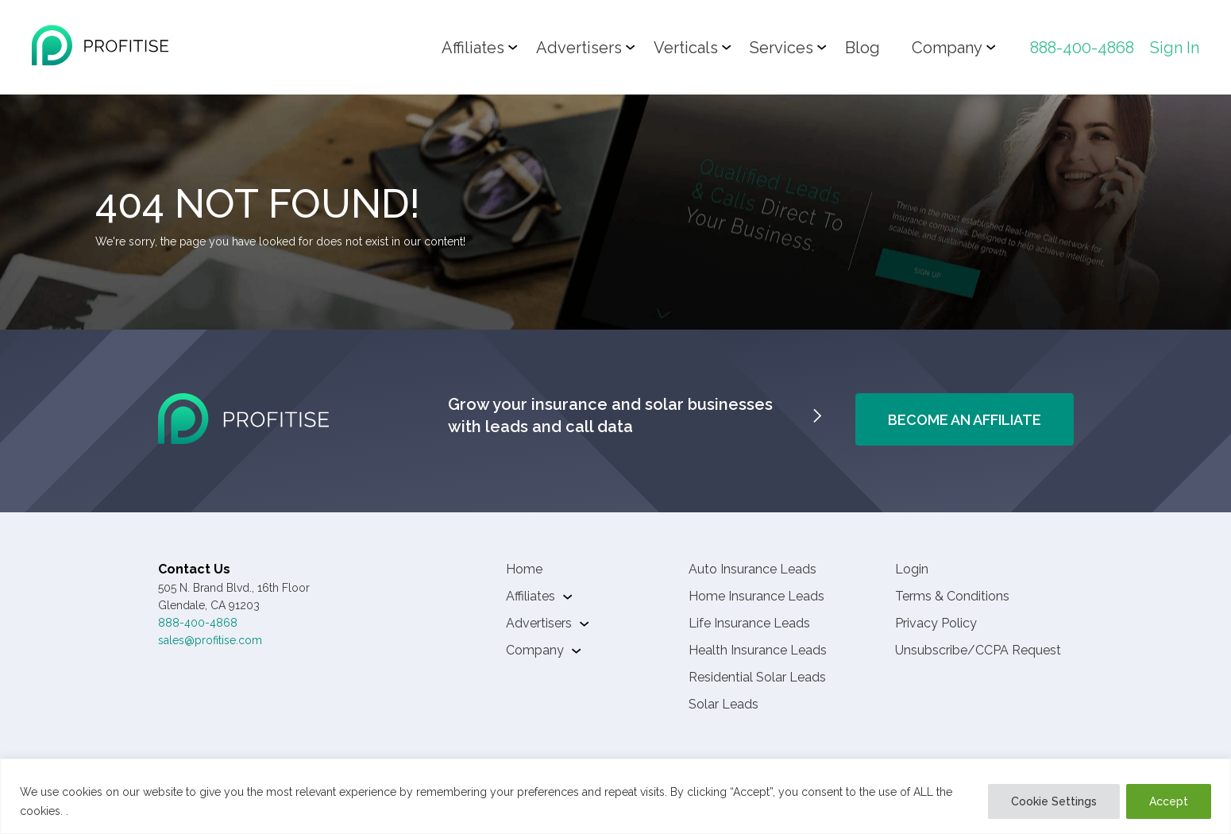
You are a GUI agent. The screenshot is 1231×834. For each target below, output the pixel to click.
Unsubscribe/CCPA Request (978, 650)
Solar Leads (723, 704)
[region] (615, 796)
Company (947, 47)
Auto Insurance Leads (752, 569)
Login (911, 569)
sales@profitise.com (210, 640)
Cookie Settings (1054, 801)
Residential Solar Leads (757, 677)
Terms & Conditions (952, 596)
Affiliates (473, 47)
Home (524, 569)
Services (781, 47)
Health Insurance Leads (758, 650)
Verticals (686, 47)
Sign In (1174, 47)
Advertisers (579, 47)
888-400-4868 (1082, 47)
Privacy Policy (936, 623)
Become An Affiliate (964, 419)
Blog (862, 47)
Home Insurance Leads (756, 596)
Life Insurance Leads (749, 623)
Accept (1168, 801)
